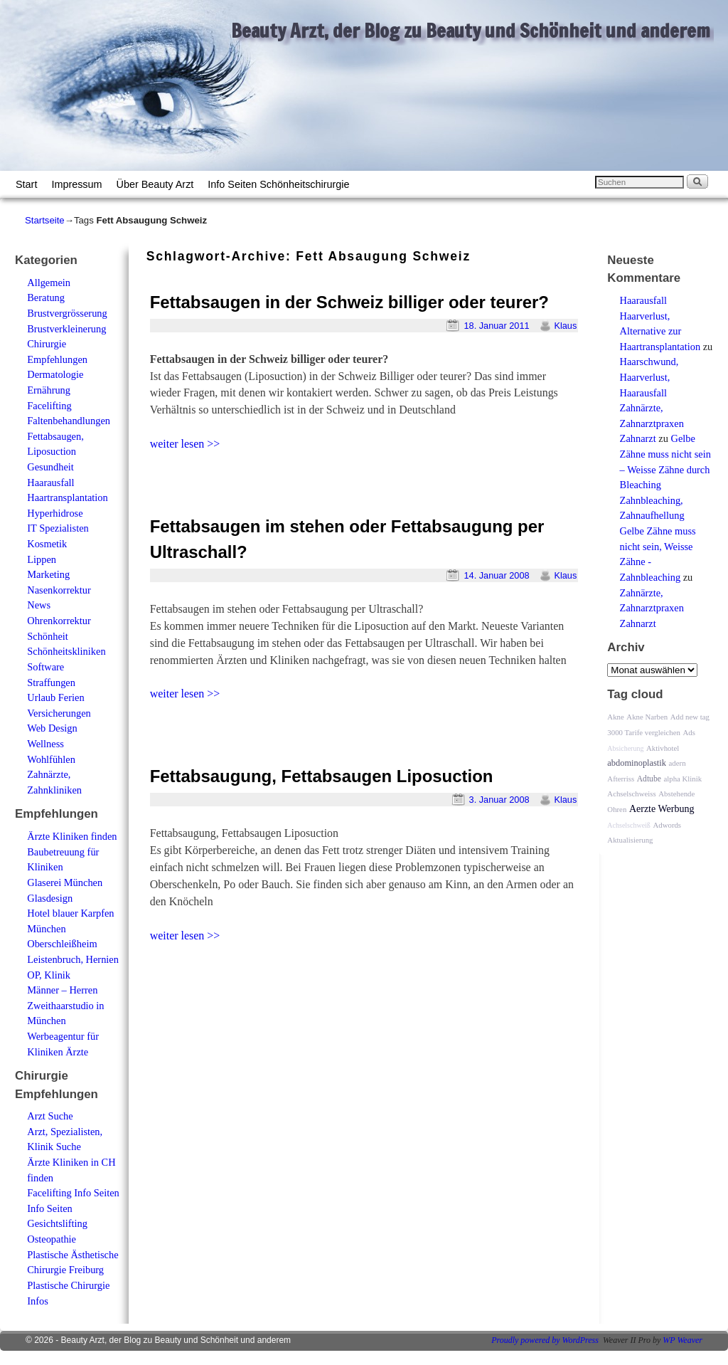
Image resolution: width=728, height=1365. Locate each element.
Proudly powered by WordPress (545, 1340)
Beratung (46, 297)
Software (45, 667)
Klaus (565, 325)
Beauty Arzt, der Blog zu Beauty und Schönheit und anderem (470, 30)
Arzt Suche (50, 1116)
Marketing (48, 574)
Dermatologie (55, 374)
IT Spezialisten (57, 528)
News (38, 605)
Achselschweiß (629, 825)
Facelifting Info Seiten (73, 1192)
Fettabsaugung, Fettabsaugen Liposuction (321, 776)
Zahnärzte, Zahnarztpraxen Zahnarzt (652, 423)
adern (677, 763)
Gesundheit (50, 467)
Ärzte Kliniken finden (72, 836)
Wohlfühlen (51, 759)
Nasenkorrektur (59, 590)
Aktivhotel (662, 748)
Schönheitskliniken (66, 651)
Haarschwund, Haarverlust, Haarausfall (649, 377)
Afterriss (620, 778)
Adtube (649, 779)
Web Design (52, 728)
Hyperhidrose (54, 513)
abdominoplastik (636, 763)
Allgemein (48, 282)
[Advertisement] (312, 484)
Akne (615, 716)
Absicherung (625, 748)
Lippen (41, 559)
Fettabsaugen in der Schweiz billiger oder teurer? (349, 302)
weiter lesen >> (185, 444)
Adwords (667, 825)
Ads (689, 732)
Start (26, 184)
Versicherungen (59, 713)
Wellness (45, 743)
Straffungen (51, 682)
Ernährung (48, 390)
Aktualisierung (630, 840)
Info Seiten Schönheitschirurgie (278, 184)
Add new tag (690, 716)
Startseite (45, 220)
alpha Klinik (682, 778)
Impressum (76, 184)
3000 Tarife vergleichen (643, 732)
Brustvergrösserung (67, 313)
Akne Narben (647, 716)
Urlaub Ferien (55, 697)
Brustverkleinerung (66, 328)
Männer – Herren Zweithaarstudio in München (65, 1005)
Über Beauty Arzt (155, 184)
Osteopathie (51, 1239)
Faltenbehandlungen (68, 420)
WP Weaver (682, 1340)
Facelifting (49, 405)
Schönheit (47, 636)
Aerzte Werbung (662, 808)
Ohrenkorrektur (59, 620)
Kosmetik (47, 543)
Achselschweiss (631, 793)
